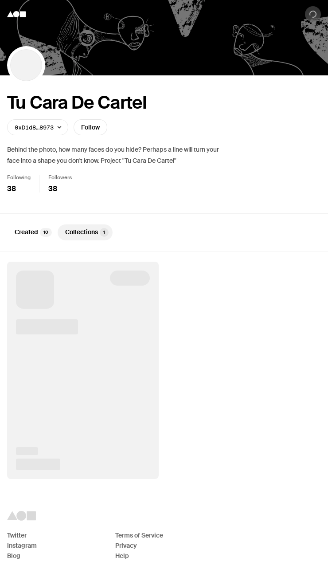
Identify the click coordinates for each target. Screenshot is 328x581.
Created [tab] (33, 232)
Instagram (22, 546)
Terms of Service (139, 535)
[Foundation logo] (16, 14)
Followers (60, 177)
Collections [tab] (87, 232)
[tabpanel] (164, 370)
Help (122, 556)
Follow (90, 127)
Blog (13, 556)
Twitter (17, 535)
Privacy (126, 546)
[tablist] (164, 232)
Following (19, 177)
